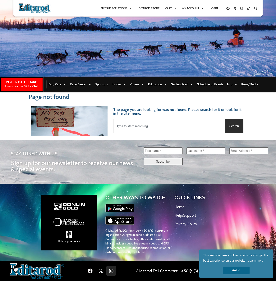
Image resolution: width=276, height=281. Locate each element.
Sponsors (101, 84)
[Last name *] (205, 150)
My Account (193, 8)
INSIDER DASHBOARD (21, 82)
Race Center (80, 84)
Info (232, 84)
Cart (171, 8)
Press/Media (249, 84)
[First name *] (163, 150)
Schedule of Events (210, 84)
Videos (137, 84)
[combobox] (168, 126)
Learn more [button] (256, 260)
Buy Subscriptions (116, 8)
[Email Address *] (248, 150)
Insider (119, 84)
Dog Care (57, 84)
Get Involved (182, 84)
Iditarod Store (148, 8)
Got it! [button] (236, 270)
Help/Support (185, 215)
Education (157, 84)
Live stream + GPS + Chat (21, 86)
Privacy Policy (185, 224)
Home (179, 207)
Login (214, 8)
